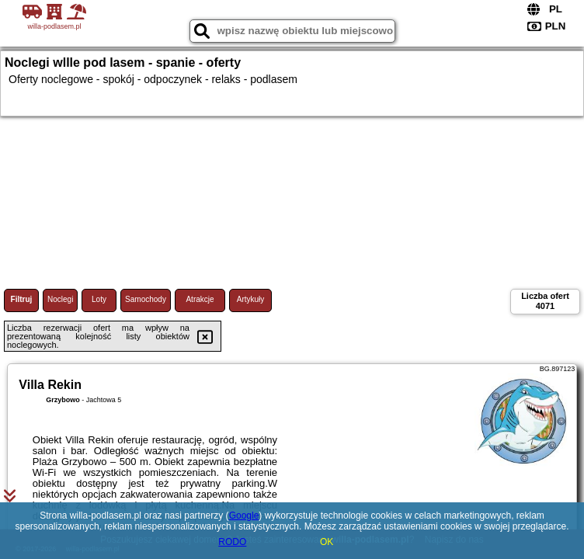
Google (244, 515)
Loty (99, 299)
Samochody (145, 299)
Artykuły (251, 299)
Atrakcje (200, 299)
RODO (232, 541)
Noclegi (60, 299)
